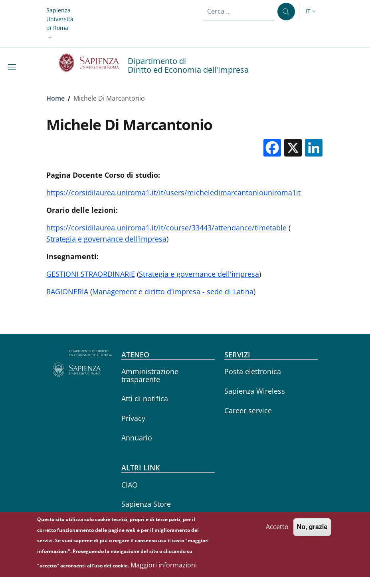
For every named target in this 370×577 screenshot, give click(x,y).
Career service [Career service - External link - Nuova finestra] (248, 410)
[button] (59, 24)
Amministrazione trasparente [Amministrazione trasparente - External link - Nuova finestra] (149, 375)
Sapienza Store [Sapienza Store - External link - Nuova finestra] (146, 504)
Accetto (277, 530)
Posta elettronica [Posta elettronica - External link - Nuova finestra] (252, 371)
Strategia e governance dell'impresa (106, 239)
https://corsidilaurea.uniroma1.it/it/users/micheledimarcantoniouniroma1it (173, 192)
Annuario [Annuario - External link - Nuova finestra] (136, 437)
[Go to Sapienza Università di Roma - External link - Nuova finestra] (93, 62)
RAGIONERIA (67, 291)
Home (55, 98)
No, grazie (312, 530)
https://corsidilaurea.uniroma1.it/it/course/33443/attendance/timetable (166, 227)
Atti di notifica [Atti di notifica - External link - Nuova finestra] (144, 398)
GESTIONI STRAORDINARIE (90, 274)
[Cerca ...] (286, 11)
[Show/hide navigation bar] (13, 67)
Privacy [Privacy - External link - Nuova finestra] (133, 418)
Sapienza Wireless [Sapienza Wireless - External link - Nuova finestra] (254, 391)
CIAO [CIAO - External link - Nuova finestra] (129, 485)
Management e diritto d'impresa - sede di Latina (172, 291)
